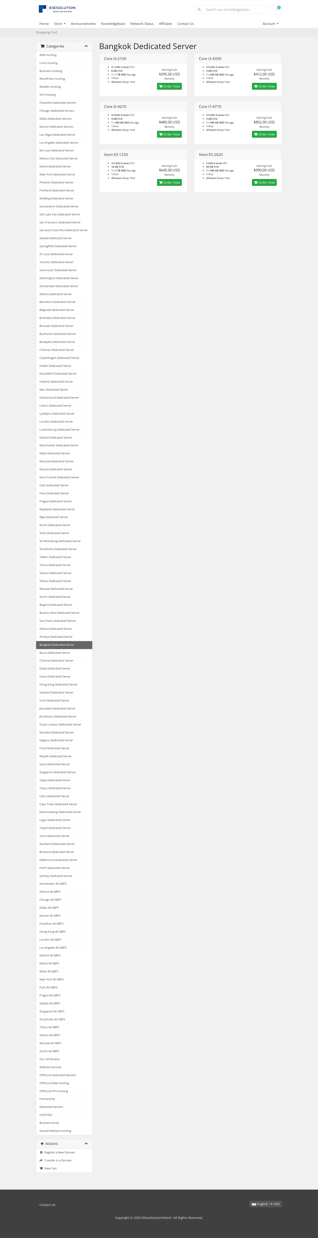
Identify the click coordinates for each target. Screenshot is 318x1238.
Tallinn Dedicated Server (55, 557)
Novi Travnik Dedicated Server (59, 477)
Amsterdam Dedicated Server (58, 286)
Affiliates (165, 23)
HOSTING (45, 1115)
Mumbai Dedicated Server (56, 732)
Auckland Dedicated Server (57, 844)
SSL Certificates (49, 1059)
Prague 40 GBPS (49, 995)
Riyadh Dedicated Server (55, 756)
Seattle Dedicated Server (55, 238)
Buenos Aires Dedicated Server (59, 613)
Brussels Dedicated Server (56, 326)
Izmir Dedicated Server (54, 700)
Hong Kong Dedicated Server (58, 684)
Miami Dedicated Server (55, 166)
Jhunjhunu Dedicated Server (57, 716)
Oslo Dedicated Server (54, 485)
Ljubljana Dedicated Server (57, 413)
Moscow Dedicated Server (56, 461)
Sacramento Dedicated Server (59, 206)
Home (44, 23)
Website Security (50, 1067)
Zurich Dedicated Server (55, 597)
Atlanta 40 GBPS (50, 892)
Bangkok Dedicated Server (56, 645)
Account (269, 23)
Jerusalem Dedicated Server (57, 708)
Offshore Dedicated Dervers (57, 1075)
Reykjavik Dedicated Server (57, 509)
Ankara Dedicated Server (55, 629)
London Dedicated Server (56, 421)
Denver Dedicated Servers (56, 127)
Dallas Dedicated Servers (55, 119)
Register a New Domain (57, 1152)
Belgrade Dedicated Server (56, 310)
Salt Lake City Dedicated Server (59, 214)
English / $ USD (266, 1204)
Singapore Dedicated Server (57, 772)
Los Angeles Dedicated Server (58, 143)
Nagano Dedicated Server (56, 740)
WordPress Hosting (52, 79)
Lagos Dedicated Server (54, 820)
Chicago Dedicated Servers (56, 111)
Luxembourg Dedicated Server (59, 429)
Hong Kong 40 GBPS (52, 932)
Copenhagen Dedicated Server (59, 358)
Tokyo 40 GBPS (49, 1027)
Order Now (169, 86)
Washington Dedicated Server (59, 278)
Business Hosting (50, 71)
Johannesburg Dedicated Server (60, 812)
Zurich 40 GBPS (49, 1051)
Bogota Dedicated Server (55, 605)
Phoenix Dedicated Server (56, 182)
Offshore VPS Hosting (53, 1091)
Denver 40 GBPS (50, 916)
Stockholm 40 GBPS (52, 1019)
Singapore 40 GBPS (51, 1011)
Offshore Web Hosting (54, 1083)
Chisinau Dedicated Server (56, 350)
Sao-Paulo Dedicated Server (57, 621)
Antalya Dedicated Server (56, 637)
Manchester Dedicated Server (58, 445)
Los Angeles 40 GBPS (53, 948)
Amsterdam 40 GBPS (53, 884)
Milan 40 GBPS (48, 971)
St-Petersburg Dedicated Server (60, 541)
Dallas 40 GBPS (49, 908)
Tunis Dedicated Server (54, 836)
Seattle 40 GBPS (49, 1003)
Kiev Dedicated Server (53, 389)
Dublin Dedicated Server (55, 366)
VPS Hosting (47, 95)
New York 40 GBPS (51, 979)
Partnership (47, 1099)
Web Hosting (48, 55)
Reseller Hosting (50, 87)
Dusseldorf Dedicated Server (58, 374)
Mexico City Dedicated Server (58, 158)
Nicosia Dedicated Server (55, 469)
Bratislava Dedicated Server (57, 318)
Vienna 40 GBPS (49, 1035)
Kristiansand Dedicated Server (59, 397)
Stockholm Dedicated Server (58, 549)
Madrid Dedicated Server (55, 437)
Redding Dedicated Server (56, 198)
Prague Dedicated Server (55, 501)
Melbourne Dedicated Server (58, 860)
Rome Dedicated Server (54, 525)
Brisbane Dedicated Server (56, 852)
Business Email (49, 1123)
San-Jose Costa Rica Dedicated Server (63, 230)
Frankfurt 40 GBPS (51, 924)
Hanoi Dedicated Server (55, 676)
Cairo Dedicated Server (54, 796)
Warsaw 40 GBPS (50, 1043)
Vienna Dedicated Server (55, 573)
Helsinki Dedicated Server (56, 382)
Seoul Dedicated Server (54, 764)
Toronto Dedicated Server (56, 262)
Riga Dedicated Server (53, 517)
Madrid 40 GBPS (50, 955)
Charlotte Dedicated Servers (57, 103)
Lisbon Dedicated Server (55, 405)
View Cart (48, 1168)
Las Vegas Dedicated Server (57, 135)
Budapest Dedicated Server (57, 342)
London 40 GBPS (50, 940)
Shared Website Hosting (55, 1131)
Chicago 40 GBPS (50, 900)
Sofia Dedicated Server (54, 533)
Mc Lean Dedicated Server (56, 150)
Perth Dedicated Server (54, 868)
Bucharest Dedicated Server (57, 334)
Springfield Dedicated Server (58, 246)
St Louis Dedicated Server (56, 254)
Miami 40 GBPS (49, 963)
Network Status (142, 23)
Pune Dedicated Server (54, 748)
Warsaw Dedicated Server (56, 589)
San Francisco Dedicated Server (59, 222)
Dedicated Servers (51, 1107)
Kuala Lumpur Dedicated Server (60, 724)
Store (58, 23)
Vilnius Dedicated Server (55, 581)
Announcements (83, 23)
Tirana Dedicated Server (55, 565)
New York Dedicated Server (57, 174)
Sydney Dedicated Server (55, 876)
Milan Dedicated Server (54, 453)
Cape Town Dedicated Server (58, 804)
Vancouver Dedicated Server (58, 270)
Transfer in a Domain (55, 1160)
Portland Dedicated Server (56, 190)
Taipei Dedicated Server (54, 780)
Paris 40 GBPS (48, 987)
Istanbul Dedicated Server (56, 692)
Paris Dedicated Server (54, 493)
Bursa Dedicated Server (54, 653)
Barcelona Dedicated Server (57, 302)
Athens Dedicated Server (55, 294)
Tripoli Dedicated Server (55, 828)
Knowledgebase (113, 23)
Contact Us (185, 23)
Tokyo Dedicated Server (55, 788)
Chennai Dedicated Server (56, 660)
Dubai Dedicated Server (54, 668)
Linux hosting (48, 63)
